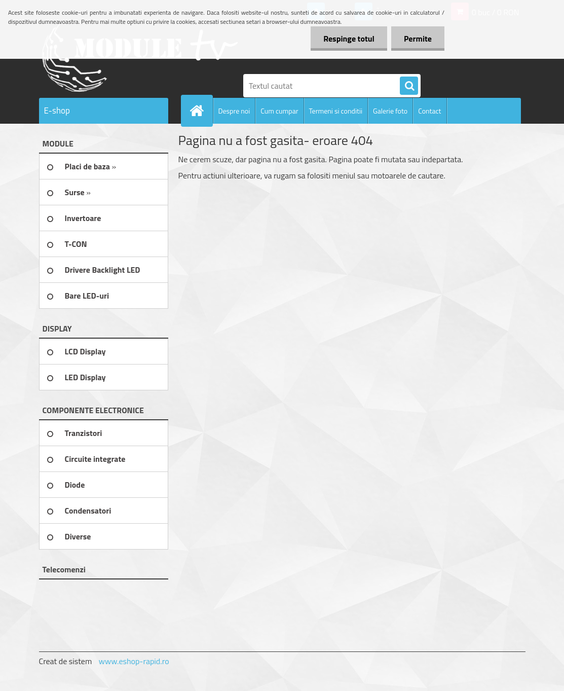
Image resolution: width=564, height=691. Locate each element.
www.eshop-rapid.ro (134, 661)
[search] (409, 86)
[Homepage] (201, 110)
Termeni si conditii (336, 110)
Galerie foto (390, 110)
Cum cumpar (279, 110)
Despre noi (234, 110)
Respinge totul (348, 38)
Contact (429, 110)
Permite (418, 38)
